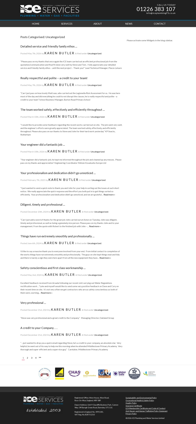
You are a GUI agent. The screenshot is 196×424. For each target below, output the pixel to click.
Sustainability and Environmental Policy (141, 398)
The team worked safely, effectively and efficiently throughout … (62, 109)
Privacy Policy (131, 414)
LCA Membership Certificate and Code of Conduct (145, 408)
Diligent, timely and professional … (42, 204)
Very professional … (33, 302)
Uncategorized (94, 53)
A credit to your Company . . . (38, 328)
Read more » (109, 194)
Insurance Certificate (134, 406)
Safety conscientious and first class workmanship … (53, 268)
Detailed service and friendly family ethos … (48, 46)
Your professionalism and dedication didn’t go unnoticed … (58, 173)
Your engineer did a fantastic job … (42, 144)
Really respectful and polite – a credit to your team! (54, 78)
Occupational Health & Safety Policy (140, 400)
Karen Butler (59, 53)
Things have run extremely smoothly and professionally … (57, 236)
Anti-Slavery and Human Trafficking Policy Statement (146, 411)
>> (40, 357)
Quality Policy (131, 403)
